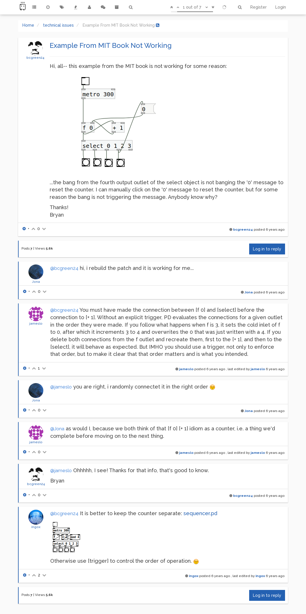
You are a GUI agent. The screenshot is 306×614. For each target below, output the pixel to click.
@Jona (57, 428)
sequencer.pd (200, 513)
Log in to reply (267, 249)
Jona (36, 282)
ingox (35, 527)
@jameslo (61, 387)
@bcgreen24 (64, 268)
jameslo (35, 323)
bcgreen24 (35, 58)
